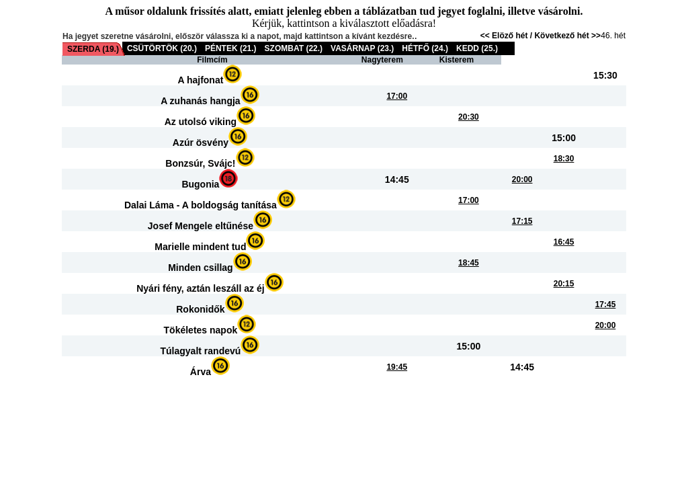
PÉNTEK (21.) (231, 48)
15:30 (605, 75)
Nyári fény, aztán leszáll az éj (200, 288)
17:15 (522, 221)
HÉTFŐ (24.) (425, 48)
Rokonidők (200, 309)
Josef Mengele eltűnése (200, 225)
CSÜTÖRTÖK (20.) (162, 48)
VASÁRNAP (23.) (362, 48)
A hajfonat (200, 80)
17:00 (396, 96)
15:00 (564, 137)
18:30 (564, 158)
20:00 (522, 179)
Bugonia (200, 184)
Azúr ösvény (200, 142)
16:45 (564, 242)
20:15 (564, 283)
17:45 (605, 304)
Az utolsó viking (200, 121)
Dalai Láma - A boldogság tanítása (200, 205)
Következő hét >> (567, 35)
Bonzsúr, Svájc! (200, 163)
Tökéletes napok (201, 330)
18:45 (468, 263)
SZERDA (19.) (93, 49)
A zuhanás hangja (201, 100)
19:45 (396, 367)
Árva (200, 371)
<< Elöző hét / (507, 35)
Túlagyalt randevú (201, 351)
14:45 (397, 179)
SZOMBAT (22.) (293, 48)
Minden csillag (200, 267)
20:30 (468, 117)
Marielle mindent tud (200, 246)
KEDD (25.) (477, 48)
